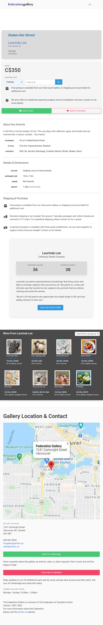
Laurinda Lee (17, 43)
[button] (89, 4)
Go (58, 82)
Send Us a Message (51, 554)
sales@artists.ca (11, 546)
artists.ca (22, 612)
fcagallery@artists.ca (13, 543)
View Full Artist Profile (50, 307)
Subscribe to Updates (51, 572)
